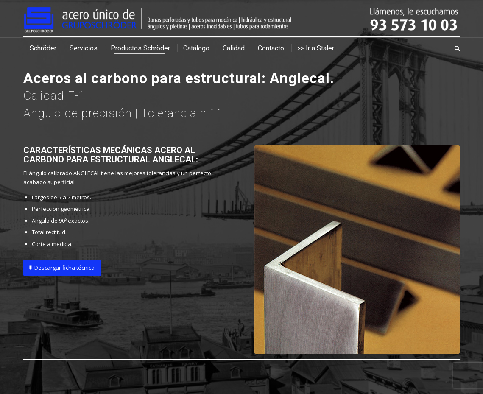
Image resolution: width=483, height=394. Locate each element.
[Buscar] (454, 48)
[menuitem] (43, 48)
